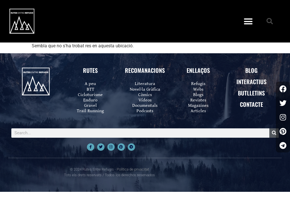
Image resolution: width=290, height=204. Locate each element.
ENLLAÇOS (198, 70)
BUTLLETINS (251, 93)
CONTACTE (251, 104)
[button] (248, 21)
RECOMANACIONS (145, 70)
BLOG (251, 70)
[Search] (274, 133)
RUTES (90, 70)
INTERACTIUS (251, 81)
